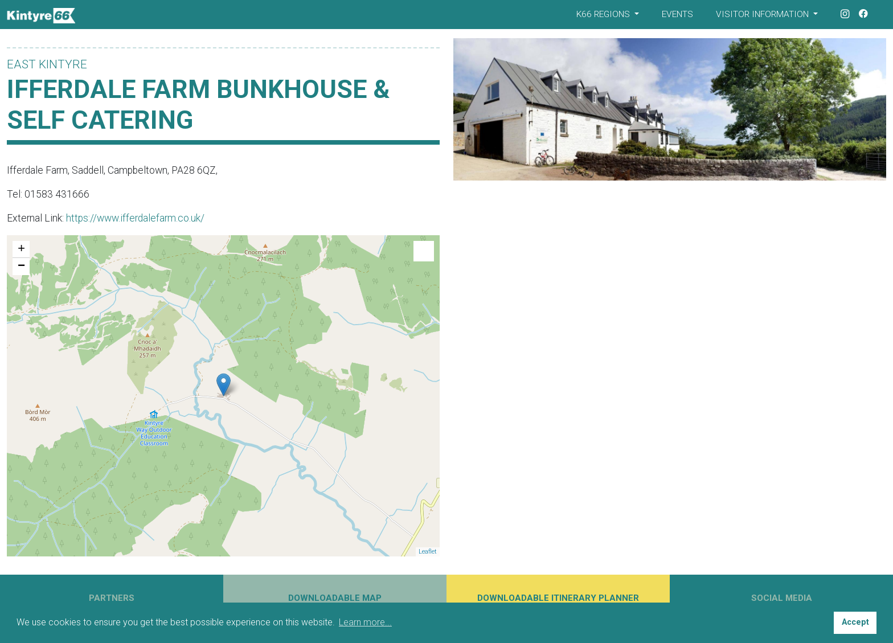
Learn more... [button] (365, 622)
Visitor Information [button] (763, 14)
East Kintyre (47, 64)
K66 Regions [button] (604, 14)
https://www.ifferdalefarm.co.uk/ (135, 218)
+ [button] (21, 249)
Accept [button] (855, 622)
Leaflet (428, 551)
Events (677, 14)
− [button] (21, 266)
